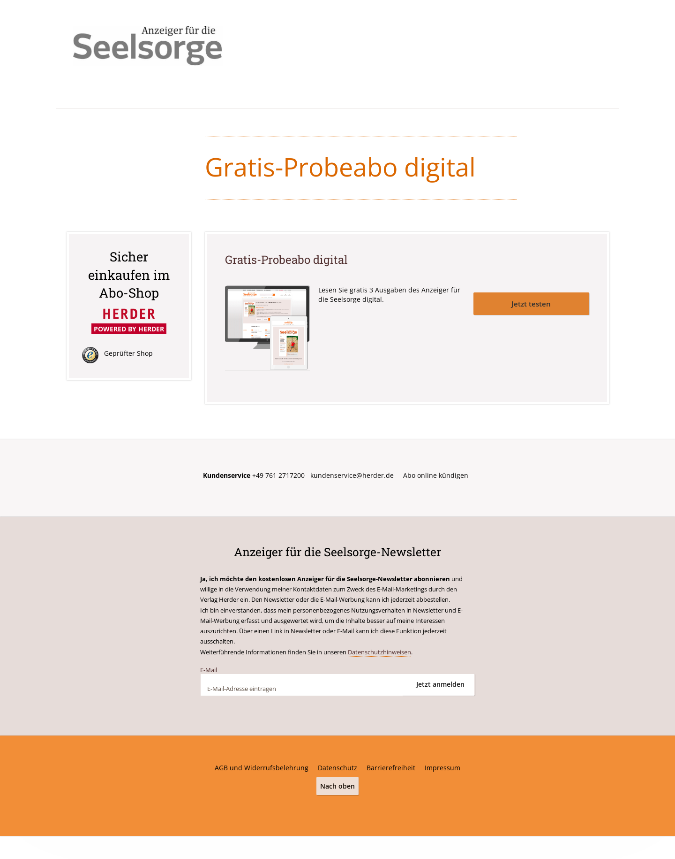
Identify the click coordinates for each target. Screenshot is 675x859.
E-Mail (208, 669)
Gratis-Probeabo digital (288, 259)
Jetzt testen (531, 303)
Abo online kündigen (435, 475)
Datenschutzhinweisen (379, 651)
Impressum (442, 767)
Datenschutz (337, 767)
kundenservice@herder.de (352, 475)
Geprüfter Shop (128, 353)
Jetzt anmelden (440, 684)
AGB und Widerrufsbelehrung (261, 767)
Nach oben (337, 785)
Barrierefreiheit (391, 767)
